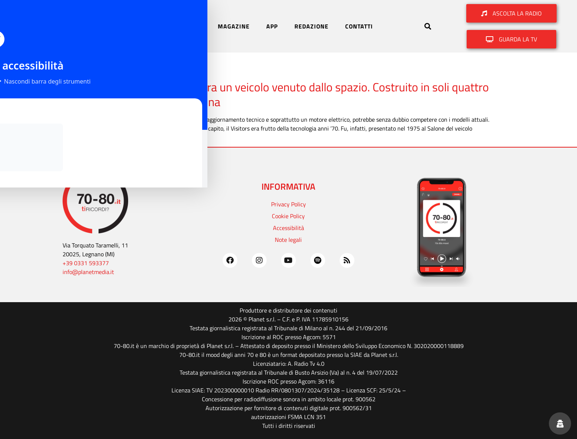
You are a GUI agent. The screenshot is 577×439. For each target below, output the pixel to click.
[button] (428, 26)
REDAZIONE (311, 26)
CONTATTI (359, 26)
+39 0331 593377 (86, 263)
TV (197, 26)
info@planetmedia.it (88, 271)
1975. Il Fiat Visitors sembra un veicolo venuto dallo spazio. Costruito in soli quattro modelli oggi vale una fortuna (283, 94)
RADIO (168, 26)
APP (272, 26)
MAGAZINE (234, 26)
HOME (133, 26)
